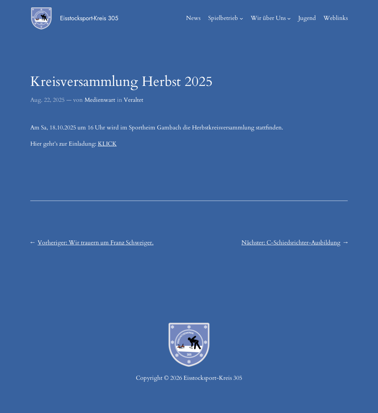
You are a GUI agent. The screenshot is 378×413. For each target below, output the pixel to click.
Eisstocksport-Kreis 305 (89, 18)
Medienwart (100, 100)
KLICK (107, 144)
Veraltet (133, 100)
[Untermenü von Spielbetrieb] (241, 18)
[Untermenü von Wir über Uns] (289, 18)
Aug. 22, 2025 (47, 100)
